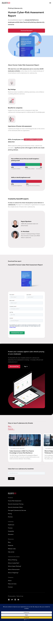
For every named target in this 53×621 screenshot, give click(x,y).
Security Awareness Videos (15, 507)
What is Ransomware (13, 569)
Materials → (11, 429)
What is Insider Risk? (13, 563)
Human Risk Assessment (14, 500)
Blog (9, 542)
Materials (10, 545)
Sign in (26, 366)
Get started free (14, 366)
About (9, 580)
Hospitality (11, 531)
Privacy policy (12, 596)
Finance (10, 528)
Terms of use (19, 596)
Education (11, 534)
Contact (10, 587)
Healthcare (11, 524)
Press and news (12, 583)
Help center (11, 552)
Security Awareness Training (15, 504)
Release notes (12, 548)
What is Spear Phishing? (14, 566)
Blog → (10, 426)
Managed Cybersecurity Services (17, 510)
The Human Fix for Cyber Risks (17, 448)
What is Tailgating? (13, 572)
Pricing (10, 513)
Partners (10, 516)
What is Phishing (12, 559)
